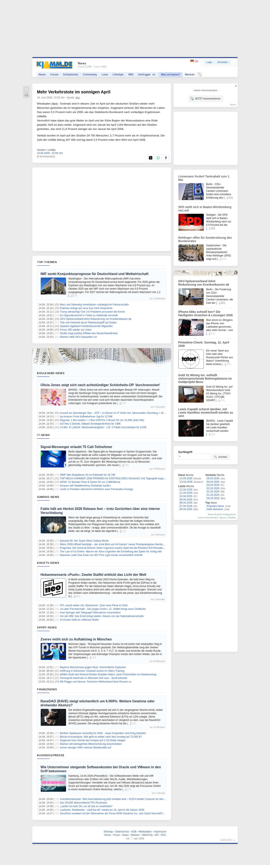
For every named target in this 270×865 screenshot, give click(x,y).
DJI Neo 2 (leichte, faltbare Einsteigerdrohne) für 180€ (90, 423)
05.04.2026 (213, 478)
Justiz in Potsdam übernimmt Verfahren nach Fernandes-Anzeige (96, 489)
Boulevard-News (51, 373)
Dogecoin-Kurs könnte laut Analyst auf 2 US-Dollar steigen (93, 740)
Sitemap (108, 831)
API (157, 835)
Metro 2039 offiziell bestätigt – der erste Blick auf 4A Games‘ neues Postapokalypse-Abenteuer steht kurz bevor (122, 544)
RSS (163, 835)
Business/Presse (51, 755)
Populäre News (215, 506)
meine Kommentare (208, 517)
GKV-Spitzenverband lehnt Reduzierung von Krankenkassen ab (95, 318)
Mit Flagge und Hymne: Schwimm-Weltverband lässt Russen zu (95, 681)
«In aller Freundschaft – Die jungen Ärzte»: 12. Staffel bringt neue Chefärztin (103, 609)
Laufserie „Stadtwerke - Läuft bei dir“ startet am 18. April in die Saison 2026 (102, 809)
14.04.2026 (186, 478)
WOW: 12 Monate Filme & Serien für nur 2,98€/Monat (90, 482)
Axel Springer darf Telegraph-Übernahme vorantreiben (90, 612)
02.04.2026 (213, 488)
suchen (220, 456)
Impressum (160, 831)
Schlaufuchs (70, 74)
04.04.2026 (213, 481)
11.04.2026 (186, 492)
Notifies (232, 517)
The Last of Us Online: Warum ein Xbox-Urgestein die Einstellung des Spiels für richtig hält (111, 551)
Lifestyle (118, 74)
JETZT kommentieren (205, 98)
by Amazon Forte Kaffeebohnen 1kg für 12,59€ (86, 416)
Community (90, 74)
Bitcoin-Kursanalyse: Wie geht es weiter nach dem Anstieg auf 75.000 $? (101, 736)
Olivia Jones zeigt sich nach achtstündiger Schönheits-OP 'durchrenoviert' (100, 385)
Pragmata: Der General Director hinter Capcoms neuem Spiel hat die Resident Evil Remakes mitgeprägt (118, 547)
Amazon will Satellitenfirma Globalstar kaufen (85, 485)
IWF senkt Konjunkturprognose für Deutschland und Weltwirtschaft (94, 274)
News (42, 74)
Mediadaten (145, 831)
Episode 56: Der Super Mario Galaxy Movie (84, 540)
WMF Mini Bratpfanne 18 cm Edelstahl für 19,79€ (87, 474)
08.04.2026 (186, 502)
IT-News (43, 435)
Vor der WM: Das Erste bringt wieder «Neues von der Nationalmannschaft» (102, 616)
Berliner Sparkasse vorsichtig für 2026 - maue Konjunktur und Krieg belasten (103, 733)
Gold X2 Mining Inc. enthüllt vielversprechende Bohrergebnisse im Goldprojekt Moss (205, 378)
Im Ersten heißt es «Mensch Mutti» (79, 619)
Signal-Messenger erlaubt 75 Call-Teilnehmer (76, 447)
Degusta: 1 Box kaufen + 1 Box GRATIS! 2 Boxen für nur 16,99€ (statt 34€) (102, 420)
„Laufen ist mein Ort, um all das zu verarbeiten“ (86, 806)
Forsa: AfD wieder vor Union (76, 329)
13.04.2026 (186, 481)
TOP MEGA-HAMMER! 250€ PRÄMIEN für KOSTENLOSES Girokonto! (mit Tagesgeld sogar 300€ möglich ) (121, 478)
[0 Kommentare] (46, 156)
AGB (133, 831)
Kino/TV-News (48, 562)
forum (233, 104)
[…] (70, 295)
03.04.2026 (213, 485)
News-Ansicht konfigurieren (222, 514)
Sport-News (47, 627)
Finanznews (47, 689)
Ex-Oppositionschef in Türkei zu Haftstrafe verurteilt (89, 315)
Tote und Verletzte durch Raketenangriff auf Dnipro (88, 322)
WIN (130, 74)
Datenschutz (122, 831)
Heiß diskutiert (215, 509)
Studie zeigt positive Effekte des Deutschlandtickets (89, 333)
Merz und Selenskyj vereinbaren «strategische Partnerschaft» (94, 304)
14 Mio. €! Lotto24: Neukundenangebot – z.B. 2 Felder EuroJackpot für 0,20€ (103, 427)
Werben (190, 74)
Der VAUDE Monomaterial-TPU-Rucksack (83, 802)
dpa (78, 97)
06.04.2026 (186, 509)
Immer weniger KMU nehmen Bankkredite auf (85, 747)
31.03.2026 (213, 494)
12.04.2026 (186, 489)
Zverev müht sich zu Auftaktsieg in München (76, 639)
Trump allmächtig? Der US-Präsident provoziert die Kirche (92, 311)
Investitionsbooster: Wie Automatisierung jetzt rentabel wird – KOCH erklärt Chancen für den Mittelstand (118, 799)
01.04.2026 (213, 491)
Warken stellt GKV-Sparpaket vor (78, 336)
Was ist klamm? (170, 74)
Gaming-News (48, 497)
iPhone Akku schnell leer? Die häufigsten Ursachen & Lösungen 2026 (205, 313)
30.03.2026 (213, 498)
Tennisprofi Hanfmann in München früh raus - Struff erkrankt (93, 678)
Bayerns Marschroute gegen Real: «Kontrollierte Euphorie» (93, 667)
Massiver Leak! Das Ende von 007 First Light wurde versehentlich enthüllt (101, 555)
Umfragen (147, 74)
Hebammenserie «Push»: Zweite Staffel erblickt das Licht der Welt (93, 574)
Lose (105, 74)
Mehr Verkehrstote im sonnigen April (73, 92)
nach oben (226, 839)
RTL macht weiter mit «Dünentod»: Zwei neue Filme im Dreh (94, 605)
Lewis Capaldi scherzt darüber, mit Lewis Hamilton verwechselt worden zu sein (205, 412)
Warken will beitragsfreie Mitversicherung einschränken (91, 743)
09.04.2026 (186, 499)
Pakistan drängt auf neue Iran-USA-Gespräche (86, 308)
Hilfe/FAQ (147, 835)
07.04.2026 (186, 506)
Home (107, 835)
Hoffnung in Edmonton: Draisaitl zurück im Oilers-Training (92, 670)
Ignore (223, 517)
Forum (54, 74)
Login (209, 62)
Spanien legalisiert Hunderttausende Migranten (86, 326)
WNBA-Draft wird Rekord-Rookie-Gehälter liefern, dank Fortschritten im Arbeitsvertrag (108, 674)
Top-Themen (47, 262)
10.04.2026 (186, 496)
